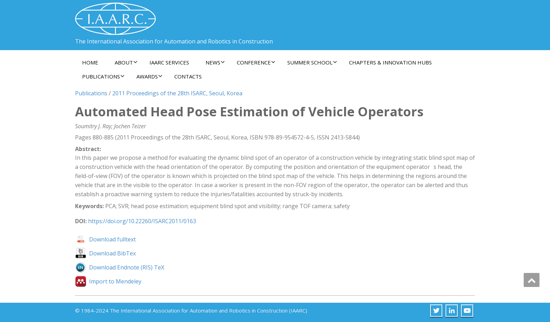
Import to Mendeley (115, 281)
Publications (103, 76)
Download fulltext (112, 239)
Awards (149, 76)
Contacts (188, 76)
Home (90, 62)
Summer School (312, 62)
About (126, 62)
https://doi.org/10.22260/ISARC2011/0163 (142, 221)
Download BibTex (112, 253)
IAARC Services (169, 62)
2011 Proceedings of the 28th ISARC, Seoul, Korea (177, 93)
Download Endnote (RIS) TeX (126, 267)
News (215, 62)
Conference (256, 62)
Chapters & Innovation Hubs (390, 62)
